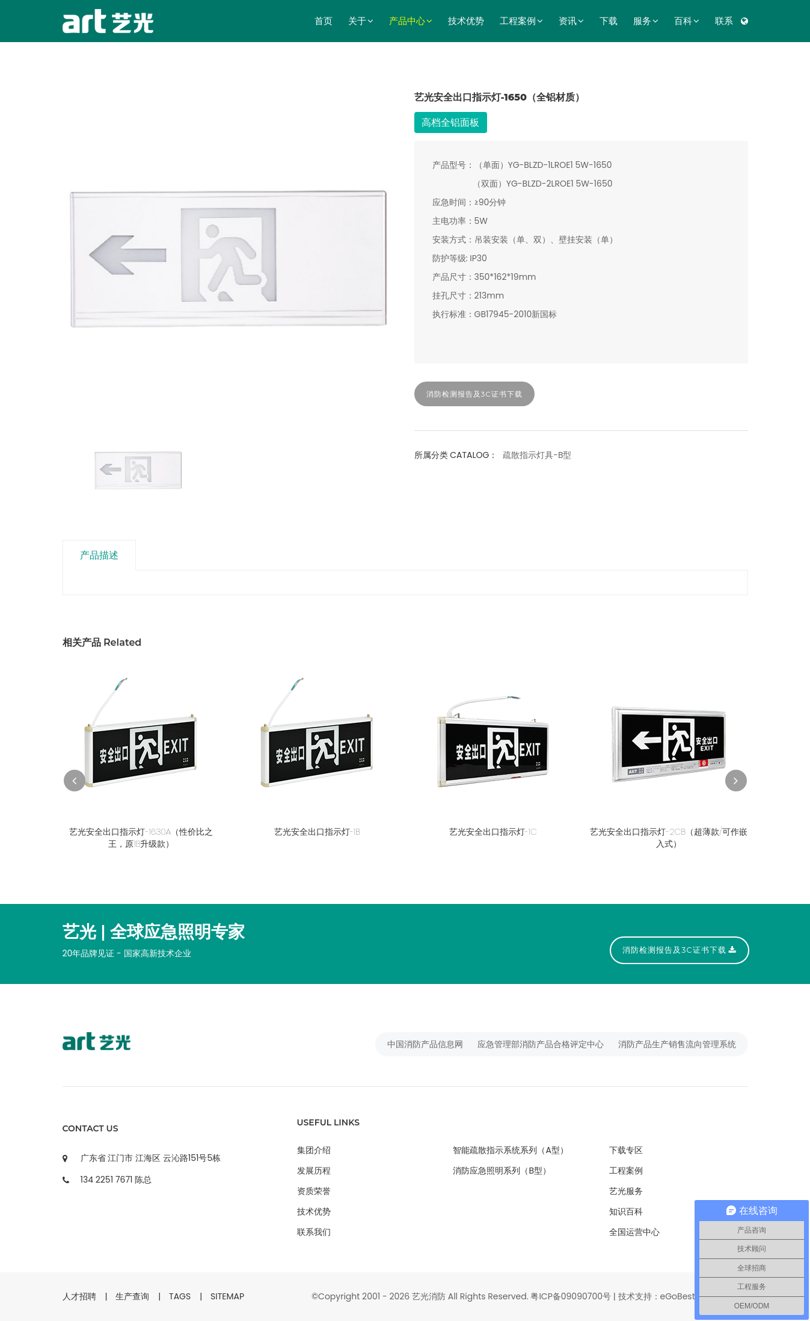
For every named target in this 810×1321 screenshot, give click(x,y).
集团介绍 (314, 1150)
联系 (724, 21)
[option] (229, 257)
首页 (323, 21)
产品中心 (410, 21)
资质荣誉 (314, 1191)
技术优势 (466, 21)
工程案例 (521, 21)
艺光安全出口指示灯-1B (317, 832)
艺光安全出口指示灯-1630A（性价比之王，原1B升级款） (141, 838)
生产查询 (132, 1296)
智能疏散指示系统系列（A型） (510, 1150)
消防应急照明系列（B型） (502, 1171)
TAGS (180, 1296)
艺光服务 (626, 1191)
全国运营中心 (634, 1232)
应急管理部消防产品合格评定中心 (540, 1044)
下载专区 (626, 1150)
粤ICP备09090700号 (570, 1296)
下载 (609, 21)
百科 (686, 21)
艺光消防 (429, 1296)
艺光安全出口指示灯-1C (493, 832)
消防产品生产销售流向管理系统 (677, 1044)
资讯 (571, 21)
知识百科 (626, 1211)
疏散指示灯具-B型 (537, 455)
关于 (360, 21)
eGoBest (677, 1296)
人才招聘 (79, 1296)
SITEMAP (227, 1296)
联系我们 (314, 1232)
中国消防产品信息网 (425, 1044)
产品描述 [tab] (100, 555)
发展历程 (314, 1171)
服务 (645, 21)
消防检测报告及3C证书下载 (474, 393)
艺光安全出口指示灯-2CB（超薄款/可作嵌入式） (668, 838)
